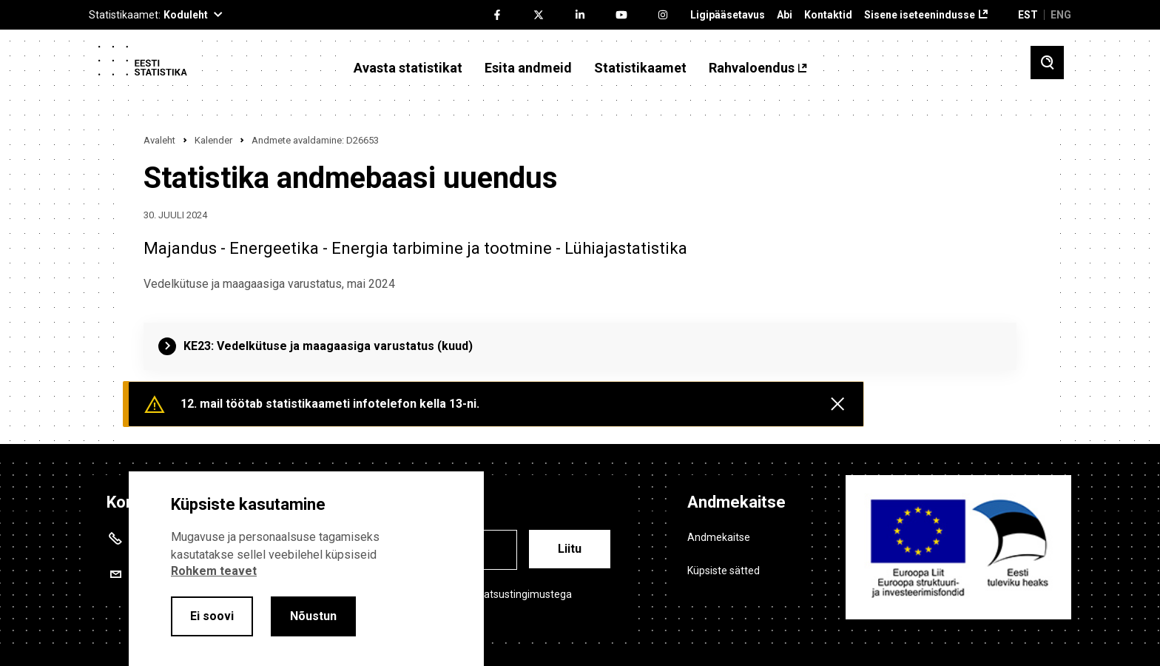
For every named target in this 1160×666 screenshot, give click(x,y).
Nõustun (313, 616)
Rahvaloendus (752, 68)
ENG (1061, 15)
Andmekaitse (718, 537)
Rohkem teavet (214, 571)
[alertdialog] (306, 568)
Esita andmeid (528, 68)
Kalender (213, 140)
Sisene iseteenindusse (919, 15)
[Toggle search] (1047, 62)
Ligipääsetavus (727, 15)
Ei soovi (212, 616)
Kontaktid (828, 15)
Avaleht (159, 140)
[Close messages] (837, 404)
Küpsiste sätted (723, 570)
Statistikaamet (640, 68)
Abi (784, 15)
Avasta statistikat (408, 68)
